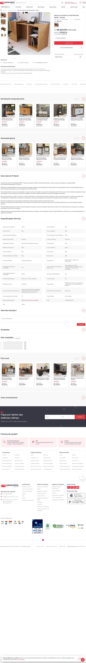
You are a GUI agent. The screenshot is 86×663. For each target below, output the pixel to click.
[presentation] (75, 99)
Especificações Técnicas (41, 84)
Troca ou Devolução (57, 497)
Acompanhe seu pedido (58, 495)
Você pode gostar (18, 84)
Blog (23, 495)
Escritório (17, 455)
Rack (61, 455)
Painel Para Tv (34, 457)
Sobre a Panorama (26, 486)
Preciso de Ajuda (56, 490)
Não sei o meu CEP (79, 54)
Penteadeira (63, 457)
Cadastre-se (74, 3)
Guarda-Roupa (47, 457)
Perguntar (81, 324)
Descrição (29, 84)
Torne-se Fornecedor (27, 489)
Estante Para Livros (19, 469)
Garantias (39, 504)
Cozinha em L (75, 460)
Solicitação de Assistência (58, 499)
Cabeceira (17, 457)
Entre (69, 3)
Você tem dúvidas (55, 84)
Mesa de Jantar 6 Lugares (50, 466)
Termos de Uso (41, 495)
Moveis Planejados (7, 466)
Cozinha (4, 455)
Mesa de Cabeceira (77, 469)
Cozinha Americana (19, 466)
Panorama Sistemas (80, 546)
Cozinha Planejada (7, 463)
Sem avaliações (7, 338)
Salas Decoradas (47, 460)
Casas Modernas (47, 469)
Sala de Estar (63, 460)
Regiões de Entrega (42, 491)
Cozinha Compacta (48, 463)
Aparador (45, 455)
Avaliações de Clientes (28, 500)
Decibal (66, 19)
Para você (74, 84)
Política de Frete (41, 493)
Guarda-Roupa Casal (65, 466)
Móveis (24, 493)
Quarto (74, 455)
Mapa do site (62, 546)
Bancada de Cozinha (36, 469)
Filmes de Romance (7, 460)
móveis (70, 211)
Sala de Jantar (63, 463)
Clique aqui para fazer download (30, 300)
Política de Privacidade (43, 506)
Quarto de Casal (35, 460)
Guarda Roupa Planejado (66, 469)
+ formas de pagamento (60, 38)
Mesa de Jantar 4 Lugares (37, 466)
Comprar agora (68, 43)
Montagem (40, 502)
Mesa (32, 455)
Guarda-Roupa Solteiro (78, 466)
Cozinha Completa (19, 463)
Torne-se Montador (27, 491)
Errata (23, 498)
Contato (54, 493)
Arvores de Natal (35, 463)
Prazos (39, 489)
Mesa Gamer (75, 457)
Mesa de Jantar (19, 460)
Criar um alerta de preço (66, 47)
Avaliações (65, 84)
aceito (80, 658)
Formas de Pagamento (42, 486)
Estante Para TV (6, 469)
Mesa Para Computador (78, 463)
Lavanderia (5, 457)
